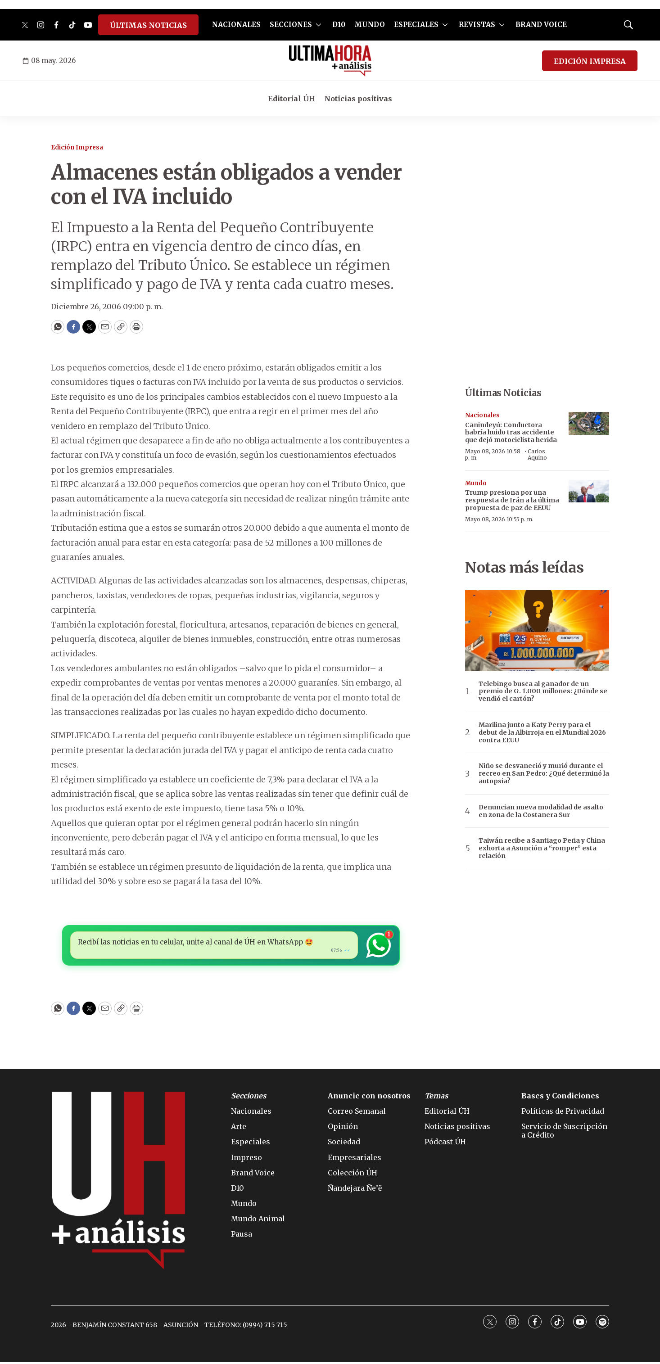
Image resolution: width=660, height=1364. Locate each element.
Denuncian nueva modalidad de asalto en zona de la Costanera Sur (541, 811)
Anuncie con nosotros (369, 1097)
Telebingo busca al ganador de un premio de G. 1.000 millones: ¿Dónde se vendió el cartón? (543, 691)
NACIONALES (236, 24)
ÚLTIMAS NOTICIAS (148, 25)
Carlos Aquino (537, 454)
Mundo (476, 483)
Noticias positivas (358, 98)
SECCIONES (291, 24)
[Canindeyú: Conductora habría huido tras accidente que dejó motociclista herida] (589, 423)
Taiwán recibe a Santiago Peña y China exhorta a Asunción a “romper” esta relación (542, 848)
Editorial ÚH (291, 98)
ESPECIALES (416, 24)
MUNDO (369, 24)
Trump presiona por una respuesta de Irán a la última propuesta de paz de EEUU (512, 500)
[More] (318, 24)
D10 (338, 24)
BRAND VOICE (541, 24)
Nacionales (482, 415)
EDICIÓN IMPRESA (590, 61)
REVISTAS (477, 24)
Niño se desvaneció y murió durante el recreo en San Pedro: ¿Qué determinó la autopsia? (544, 773)
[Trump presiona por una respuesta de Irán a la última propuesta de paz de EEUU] (589, 491)
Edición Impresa (77, 147)
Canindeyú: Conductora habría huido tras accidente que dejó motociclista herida (511, 432)
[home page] (330, 61)
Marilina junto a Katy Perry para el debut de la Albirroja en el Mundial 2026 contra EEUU (542, 732)
